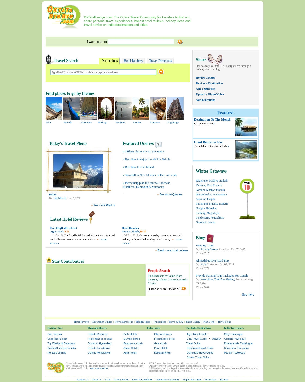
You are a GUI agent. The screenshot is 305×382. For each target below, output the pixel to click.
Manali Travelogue (234, 352)
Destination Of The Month (212, 119)
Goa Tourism (55, 334)
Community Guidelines (167, 379)
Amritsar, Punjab (205, 199)
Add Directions (205, 100)
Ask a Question (206, 88)
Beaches (137, 122)
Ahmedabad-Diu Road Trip (212, 260)
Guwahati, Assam (206, 222)
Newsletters (211, 379)
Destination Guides (102, 321)
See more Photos (104, 205)
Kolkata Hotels (162, 352)
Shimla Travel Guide (198, 357)
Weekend (120, 122)
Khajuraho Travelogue (236, 348)
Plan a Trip (208, 321)
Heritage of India (57, 352)
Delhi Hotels (130, 334)
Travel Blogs (224, 321)
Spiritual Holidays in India (62, 348)
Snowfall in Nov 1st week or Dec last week (151, 175)
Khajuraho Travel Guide (200, 348)
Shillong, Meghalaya (207, 213)
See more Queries (170, 194)
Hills (48, 122)
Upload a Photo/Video (210, 94)
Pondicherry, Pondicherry (210, 217)
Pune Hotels (161, 348)
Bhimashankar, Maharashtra (211, 194)
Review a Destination (209, 83)
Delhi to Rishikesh (98, 334)
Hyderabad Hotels (164, 338)
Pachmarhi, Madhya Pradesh (212, 203)
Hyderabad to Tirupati (100, 338)
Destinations (110, 60)
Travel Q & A (176, 321)
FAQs (107, 379)
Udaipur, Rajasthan (206, 208)
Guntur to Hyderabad (100, 343)
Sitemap (224, 379)
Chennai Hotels (163, 334)
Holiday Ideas (143, 321)
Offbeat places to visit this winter (145, 151)
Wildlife (68, 122)
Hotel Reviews (133, 60)
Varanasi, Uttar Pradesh (209, 185)
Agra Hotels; (57, 231)
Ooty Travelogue (233, 334)
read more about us (99, 368)
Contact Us (82, 379)
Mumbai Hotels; (131, 231)
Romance (155, 122)
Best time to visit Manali (140, 167)
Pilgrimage (173, 122)
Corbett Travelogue (235, 338)
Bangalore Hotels (133, 343)
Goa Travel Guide (197, 338)
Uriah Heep (59, 198)
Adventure (86, 122)
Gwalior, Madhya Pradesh (210, 189)
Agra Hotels (130, 352)
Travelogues (159, 321)
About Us (96, 379)
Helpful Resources (191, 379)
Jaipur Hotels (131, 348)
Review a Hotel (205, 77)
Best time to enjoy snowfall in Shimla (147, 159)
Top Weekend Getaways (61, 343)
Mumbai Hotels (132, 338)
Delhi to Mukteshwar (99, 352)
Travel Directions (160, 60)
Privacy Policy (121, 379)
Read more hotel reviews (172, 250)
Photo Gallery (193, 321)
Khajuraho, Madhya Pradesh (212, 180)
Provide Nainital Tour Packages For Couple (222, 275)
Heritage (102, 122)
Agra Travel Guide (197, 334)
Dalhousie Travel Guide (200, 352)
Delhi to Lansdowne (99, 348)
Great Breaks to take (208, 142)
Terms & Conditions (142, 379)
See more (248, 294)
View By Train (205, 245)
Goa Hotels (160, 343)
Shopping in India (57, 338)
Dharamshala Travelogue (238, 343)
